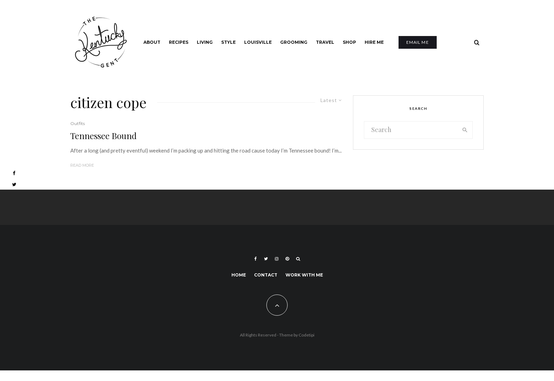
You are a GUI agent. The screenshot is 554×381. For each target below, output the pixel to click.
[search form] (411, 129)
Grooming (293, 42)
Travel (325, 42)
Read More (82, 165)
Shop (349, 42)
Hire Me (374, 42)
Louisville (258, 42)
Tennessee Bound (103, 136)
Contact (265, 275)
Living (205, 42)
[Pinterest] (287, 259)
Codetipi (306, 335)
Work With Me (304, 275)
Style (228, 42)
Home (238, 275)
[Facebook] (255, 259)
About (151, 42)
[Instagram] (276, 259)
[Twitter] (265, 259)
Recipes (178, 42)
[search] (465, 129)
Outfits (77, 123)
